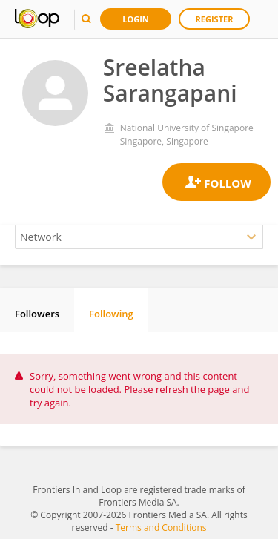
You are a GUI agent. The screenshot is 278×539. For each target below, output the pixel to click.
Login (135, 18)
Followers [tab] (37, 313)
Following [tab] (111, 313)
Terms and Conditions (161, 527)
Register (215, 18)
